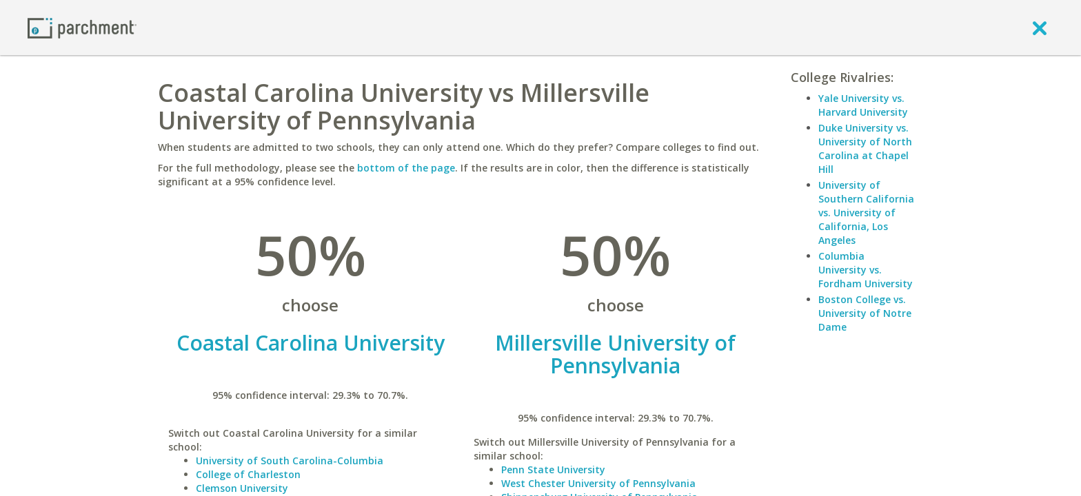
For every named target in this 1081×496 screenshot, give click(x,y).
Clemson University (242, 488)
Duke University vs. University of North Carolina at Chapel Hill (865, 148)
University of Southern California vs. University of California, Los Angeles (866, 212)
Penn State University (553, 469)
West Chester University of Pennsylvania (598, 483)
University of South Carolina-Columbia (289, 460)
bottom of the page (406, 167)
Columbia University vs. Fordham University (865, 269)
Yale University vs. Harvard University (863, 105)
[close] (1039, 27)
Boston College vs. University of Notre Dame (864, 313)
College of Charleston (248, 474)
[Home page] (82, 27)
